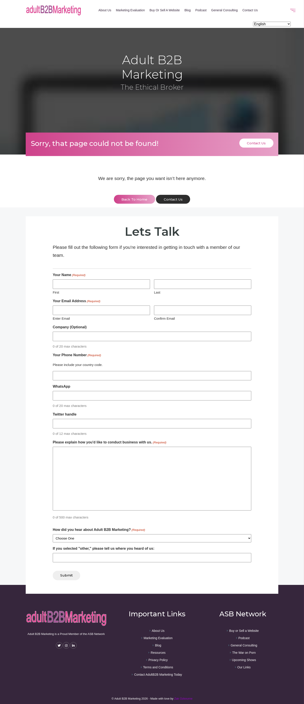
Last (157, 292)
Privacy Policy (158, 659)
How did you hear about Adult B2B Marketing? (99, 530)
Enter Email (61, 318)
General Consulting (224, 10)
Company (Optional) (70, 327)
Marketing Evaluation (130, 10)
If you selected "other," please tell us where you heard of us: (103, 548)
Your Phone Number (77, 355)
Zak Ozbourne (183, 698)
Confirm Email (164, 318)
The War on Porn (244, 652)
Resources (158, 652)
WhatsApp (61, 386)
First (56, 292)
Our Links (244, 667)
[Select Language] (272, 24)
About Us (104, 10)
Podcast (201, 10)
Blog (187, 10)
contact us (173, 199)
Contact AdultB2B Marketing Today (158, 674)
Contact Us (250, 10)
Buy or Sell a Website (165, 10)
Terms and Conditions (158, 667)
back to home (134, 199)
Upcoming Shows (244, 659)
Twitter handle (64, 414)
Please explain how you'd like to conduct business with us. (109, 442)
